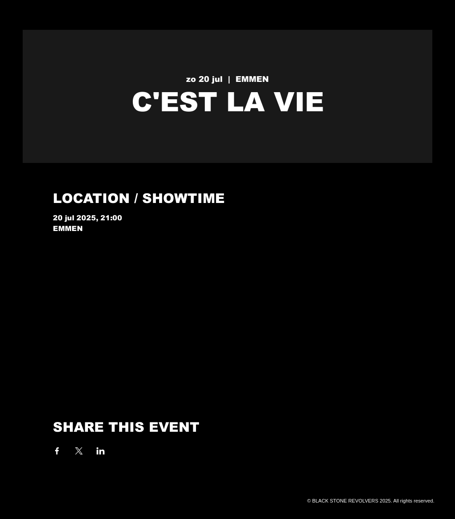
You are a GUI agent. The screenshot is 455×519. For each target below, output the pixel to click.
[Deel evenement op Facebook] (57, 450)
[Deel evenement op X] (79, 450)
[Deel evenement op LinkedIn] (100, 450)
